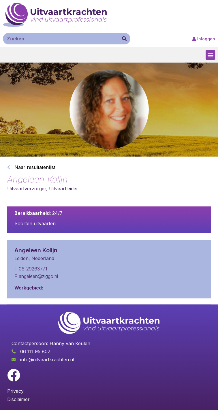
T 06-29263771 (30, 269)
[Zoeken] (124, 38)
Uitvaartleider (63, 188)
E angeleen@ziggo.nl (36, 276)
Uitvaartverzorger (26, 188)
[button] (210, 55)
